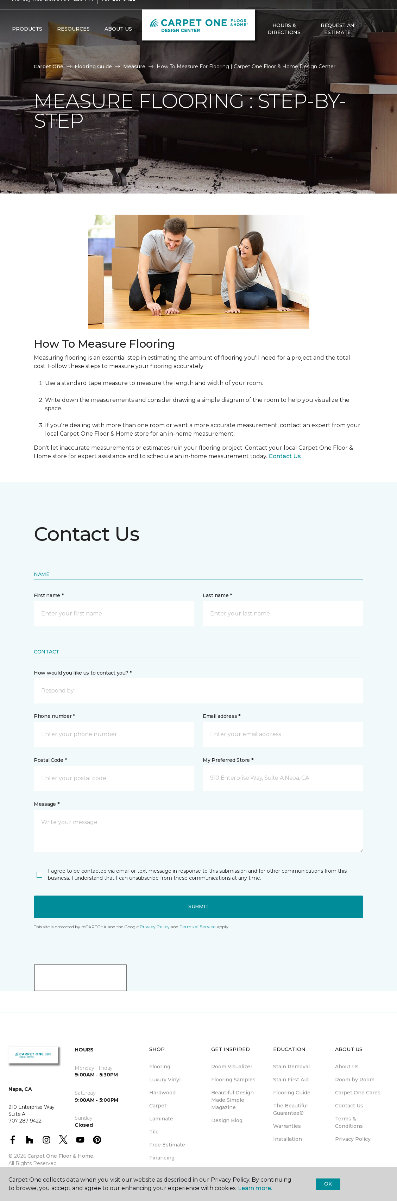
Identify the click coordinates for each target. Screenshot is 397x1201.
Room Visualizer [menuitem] (231, 1066)
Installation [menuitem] (287, 1139)
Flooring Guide (93, 66)
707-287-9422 (118, 13)
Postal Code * (50, 760)
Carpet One (48, 66)
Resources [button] (73, 42)
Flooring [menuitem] (159, 1066)
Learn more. (255, 1188)
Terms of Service (197, 926)
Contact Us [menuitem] (349, 1105)
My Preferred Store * (228, 760)
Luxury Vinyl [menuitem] (165, 1079)
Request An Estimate (337, 42)
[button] (370, 42)
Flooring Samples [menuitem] (233, 1079)
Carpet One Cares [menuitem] (357, 1092)
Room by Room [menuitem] (354, 1079)
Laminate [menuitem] (161, 1118)
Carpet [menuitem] (157, 1105)
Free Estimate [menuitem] (167, 1145)
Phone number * (54, 716)
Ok (328, 1184)
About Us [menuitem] (347, 1066)
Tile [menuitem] (154, 1132)
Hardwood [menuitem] (162, 1092)
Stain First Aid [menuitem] (291, 1079)
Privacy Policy (155, 926)
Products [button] (27, 42)
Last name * (217, 595)
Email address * (221, 716)
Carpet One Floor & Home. (60, 1156)
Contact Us (285, 456)
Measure (134, 66)
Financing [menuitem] (162, 1158)
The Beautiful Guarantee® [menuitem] (290, 1109)
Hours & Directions (283, 42)
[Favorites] (378, 42)
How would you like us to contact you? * (83, 672)
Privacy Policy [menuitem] (353, 1139)
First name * (49, 595)
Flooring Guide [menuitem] (291, 1092)
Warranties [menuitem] (287, 1126)
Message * (46, 804)
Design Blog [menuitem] (226, 1120)
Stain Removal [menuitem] (291, 1066)
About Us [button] (118, 42)
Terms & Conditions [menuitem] (349, 1122)
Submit (198, 906)
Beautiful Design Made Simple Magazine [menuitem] (232, 1100)
